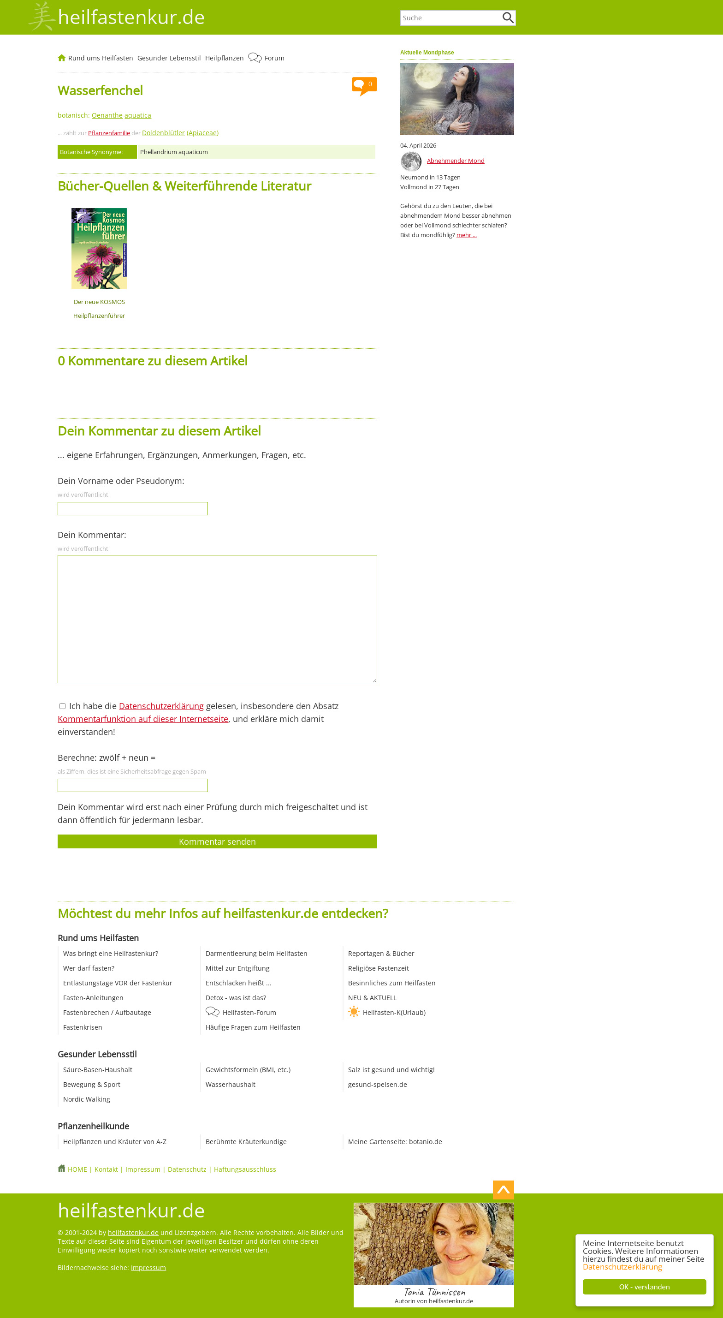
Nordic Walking (86, 1099)
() (180, 132)
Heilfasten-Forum (249, 1012)
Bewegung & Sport (91, 1084)
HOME (77, 1169)
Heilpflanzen (224, 58)
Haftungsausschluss (245, 1169)
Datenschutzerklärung (623, 1266)
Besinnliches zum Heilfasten (392, 982)
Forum (274, 58)
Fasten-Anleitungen (93, 997)
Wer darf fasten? (88, 968)
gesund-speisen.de (377, 1084)
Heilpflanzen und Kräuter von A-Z (114, 1141)
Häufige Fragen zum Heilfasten (253, 1027)
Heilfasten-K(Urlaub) (394, 1012)
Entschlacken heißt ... (239, 982)
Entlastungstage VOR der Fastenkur (117, 982)
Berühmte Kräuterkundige (246, 1141)
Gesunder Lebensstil (169, 58)
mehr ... (466, 235)
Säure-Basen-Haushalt (97, 1069)
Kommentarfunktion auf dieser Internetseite (143, 718)
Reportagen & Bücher (381, 953)
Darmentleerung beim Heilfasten (257, 953)
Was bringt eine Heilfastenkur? (110, 953)
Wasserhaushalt (230, 1084)
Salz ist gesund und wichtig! (391, 1069)
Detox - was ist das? (236, 997)
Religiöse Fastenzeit (378, 968)
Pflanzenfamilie (109, 133)
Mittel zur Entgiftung (238, 968)
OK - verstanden (645, 1287)
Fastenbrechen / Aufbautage (107, 1012)
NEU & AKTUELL (372, 997)
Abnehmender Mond (456, 160)
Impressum (142, 1169)
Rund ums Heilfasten (100, 58)
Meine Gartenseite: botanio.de (395, 1141)
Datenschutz (187, 1169)
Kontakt (106, 1169)
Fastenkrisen (82, 1027)
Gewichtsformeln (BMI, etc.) (248, 1069)
